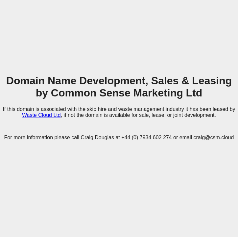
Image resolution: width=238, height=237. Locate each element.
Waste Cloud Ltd (41, 115)
